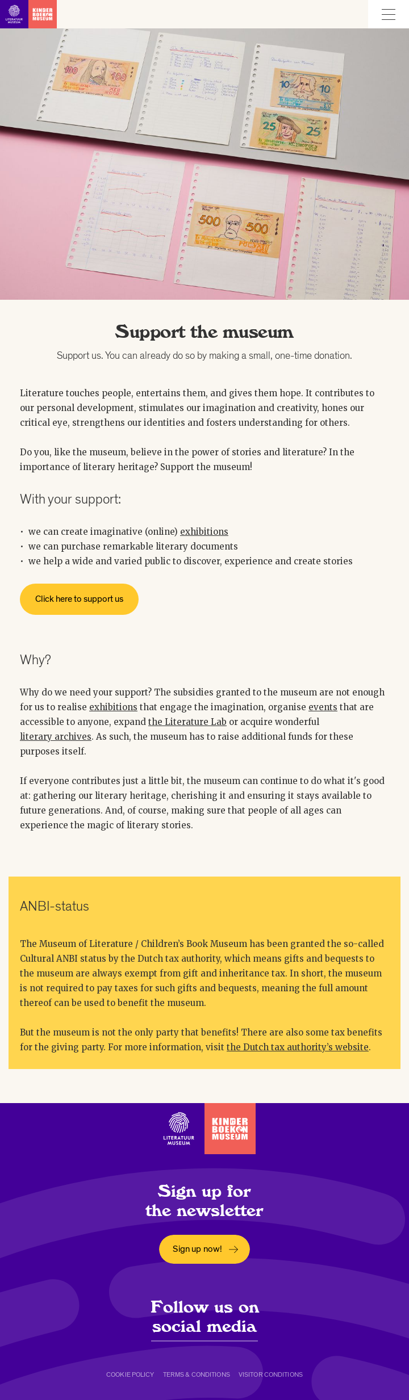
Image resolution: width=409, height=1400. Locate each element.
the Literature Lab (187, 721)
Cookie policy (130, 1374)
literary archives (55, 736)
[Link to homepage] (28, 14)
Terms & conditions (196, 1374)
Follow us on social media (205, 1316)
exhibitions (204, 531)
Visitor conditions (271, 1374)
